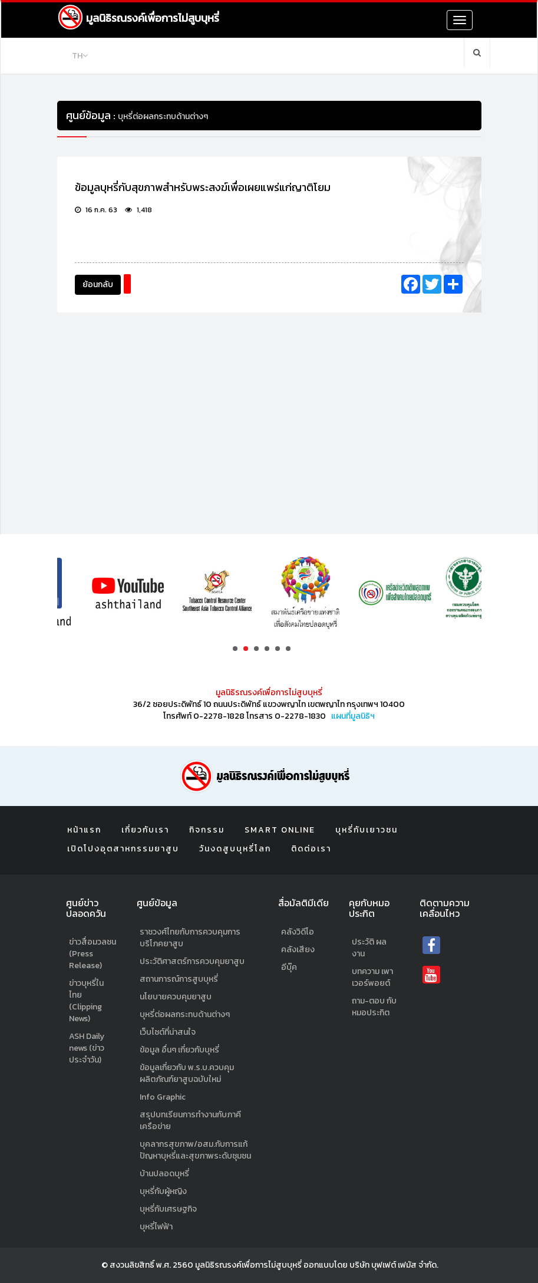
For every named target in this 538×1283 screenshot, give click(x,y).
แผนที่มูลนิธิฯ (353, 716)
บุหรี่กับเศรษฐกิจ (168, 1209)
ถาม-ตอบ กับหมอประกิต (374, 1007)
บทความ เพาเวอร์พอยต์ (372, 977)
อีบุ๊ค (289, 967)
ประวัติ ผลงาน (369, 948)
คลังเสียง (298, 949)
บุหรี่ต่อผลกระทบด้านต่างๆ (185, 1014)
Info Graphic (163, 1097)
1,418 (138, 210)
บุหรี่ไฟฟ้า (156, 1227)
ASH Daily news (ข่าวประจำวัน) (86, 1048)
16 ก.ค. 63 (96, 210)
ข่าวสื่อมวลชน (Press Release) (92, 954)
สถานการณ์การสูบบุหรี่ (179, 979)
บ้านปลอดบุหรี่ (164, 1173)
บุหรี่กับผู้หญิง (163, 1191)
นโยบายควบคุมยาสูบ (176, 997)
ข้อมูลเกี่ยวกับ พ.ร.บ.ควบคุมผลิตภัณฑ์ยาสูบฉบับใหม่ (187, 1073)
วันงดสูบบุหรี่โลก (235, 849)
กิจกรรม (207, 830)
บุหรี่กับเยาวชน (366, 830)
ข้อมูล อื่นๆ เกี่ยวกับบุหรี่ (179, 1050)
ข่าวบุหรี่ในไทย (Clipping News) (86, 1001)
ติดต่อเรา (311, 849)
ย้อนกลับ (97, 284)
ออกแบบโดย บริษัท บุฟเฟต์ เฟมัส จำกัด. (370, 1265)
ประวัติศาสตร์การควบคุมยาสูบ (192, 961)
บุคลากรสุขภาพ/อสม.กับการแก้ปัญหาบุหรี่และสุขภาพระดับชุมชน (195, 1150)
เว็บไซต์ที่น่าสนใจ (168, 1032)
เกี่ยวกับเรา (145, 830)
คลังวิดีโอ (297, 932)
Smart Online (280, 830)
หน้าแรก (84, 830)
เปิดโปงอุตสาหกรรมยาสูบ (123, 849)
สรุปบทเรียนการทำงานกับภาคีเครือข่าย (190, 1120)
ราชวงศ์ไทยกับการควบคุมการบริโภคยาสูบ (190, 938)
